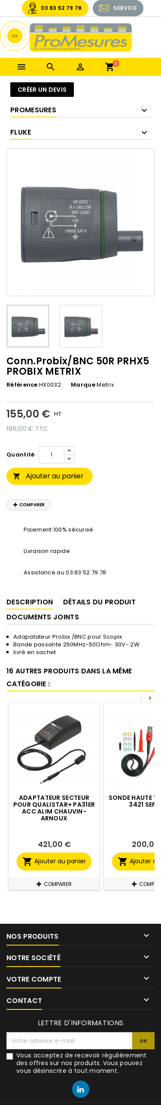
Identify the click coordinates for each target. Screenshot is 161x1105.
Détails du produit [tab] (99, 602)
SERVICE (125, 8)
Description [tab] (29, 602)
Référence (22, 385)
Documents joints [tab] (42, 617)
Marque (83, 385)
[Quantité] (51, 454)
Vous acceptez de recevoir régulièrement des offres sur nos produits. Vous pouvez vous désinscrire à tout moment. (81, 1063)
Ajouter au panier (48, 476)
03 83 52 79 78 (61, 8)
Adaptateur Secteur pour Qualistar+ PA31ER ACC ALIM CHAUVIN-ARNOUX (54, 808)
